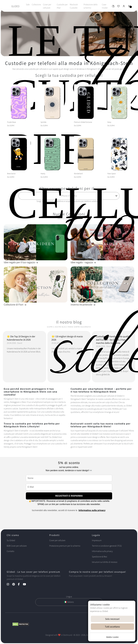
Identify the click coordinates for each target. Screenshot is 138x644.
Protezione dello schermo (91, 6)
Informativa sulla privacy (92, 510)
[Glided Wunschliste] (113, 6)
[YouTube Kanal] (26, 584)
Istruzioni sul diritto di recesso (104, 562)
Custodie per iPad (62, 6)
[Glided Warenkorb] (129, 6)
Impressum (97, 540)
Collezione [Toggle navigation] (36, 4)
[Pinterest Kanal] (15, 584)
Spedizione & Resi (99, 556)
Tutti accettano (112, 626)
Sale (28, 4)
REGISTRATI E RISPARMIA (69, 496)
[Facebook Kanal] (20, 584)
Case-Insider (105, 6)
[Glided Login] (124, 6)
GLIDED (15, 6)
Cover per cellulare (47, 6)
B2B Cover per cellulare (17, 545)
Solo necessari (112, 618)
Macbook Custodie (74, 6)
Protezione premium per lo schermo (64, 545)
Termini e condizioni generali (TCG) (107, 545)
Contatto (10, 551)
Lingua (69, 596)
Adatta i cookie (112, 637)
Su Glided (11, 540)
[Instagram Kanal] (9, 584)
